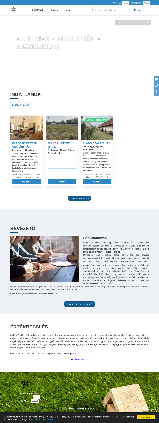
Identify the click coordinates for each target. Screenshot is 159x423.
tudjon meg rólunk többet (79, 304)
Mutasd (125, 3)
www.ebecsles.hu (79, 359)
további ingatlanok (79, 198)
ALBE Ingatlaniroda (31, 393)
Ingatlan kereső (20, 105)
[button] (37, 10)
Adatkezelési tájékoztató (74, 419)
